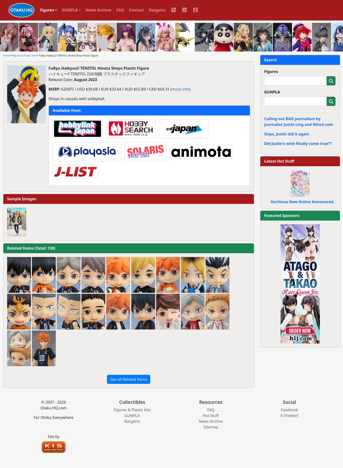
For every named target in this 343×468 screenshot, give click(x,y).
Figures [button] (47, 10)
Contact (136, 10)
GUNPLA (272, 92)
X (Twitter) (289, 415)
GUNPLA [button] (70, 10)
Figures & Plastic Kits (24, 55)
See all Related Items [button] (128, 379)
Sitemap (210, 427)
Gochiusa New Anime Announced (302, 201)
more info (180, 89)
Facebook (289, 409)
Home (6, 55)
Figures (271, 71)
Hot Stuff (211, 415)
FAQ (120, 10)
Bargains (157, 10)
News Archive (98, 10)
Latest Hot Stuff (279, 161)
